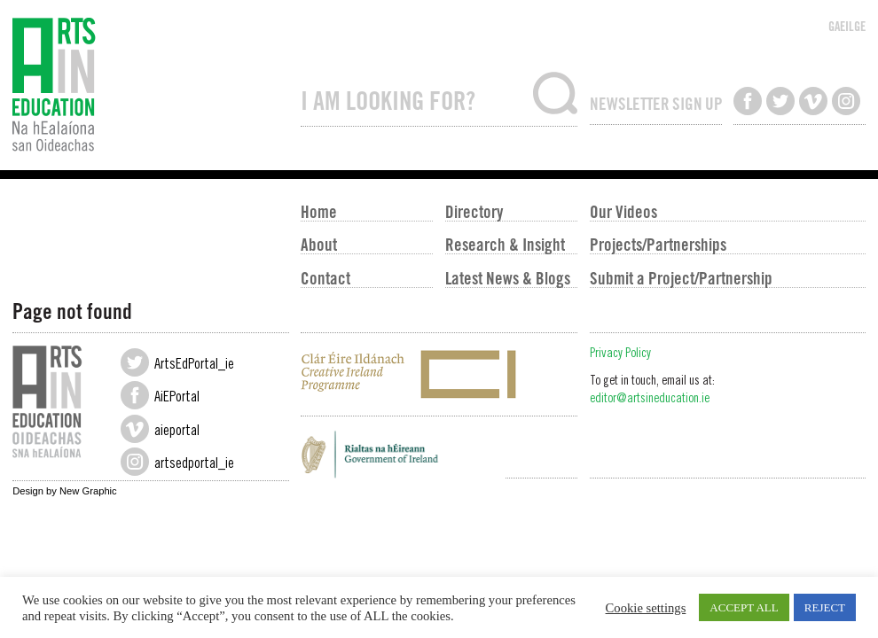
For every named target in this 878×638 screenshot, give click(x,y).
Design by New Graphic (64, 491)
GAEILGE (847, 26)
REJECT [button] (824, 607)
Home (319, 211)
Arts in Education (150, 85)
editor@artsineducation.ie (649, 399)
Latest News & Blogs (507, 277)
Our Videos (623, 211)
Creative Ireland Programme (438, 374)
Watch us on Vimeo (813, 101)
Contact (325, 277)
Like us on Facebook (747, 101)
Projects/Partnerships (658, 243)
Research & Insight (505, 243)
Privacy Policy (620, 354)
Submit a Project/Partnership (681, 277)
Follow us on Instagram (846, 101)
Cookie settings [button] (646, 608)
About (319, 243)
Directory (474, 211)
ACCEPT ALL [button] (743, 607)
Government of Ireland (438, 458)
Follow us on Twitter (780, 101)
